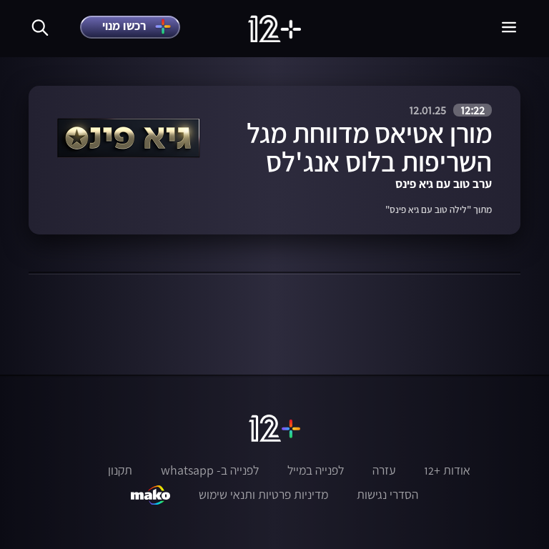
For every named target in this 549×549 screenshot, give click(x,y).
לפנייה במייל (315, 470)
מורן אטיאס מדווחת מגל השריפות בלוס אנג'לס (369, 147)
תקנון (120, 470)
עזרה (383, 470)
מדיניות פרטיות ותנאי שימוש (263, 495)
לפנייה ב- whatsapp (210, 470)
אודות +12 (447, 470)
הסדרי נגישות (387, 495)
